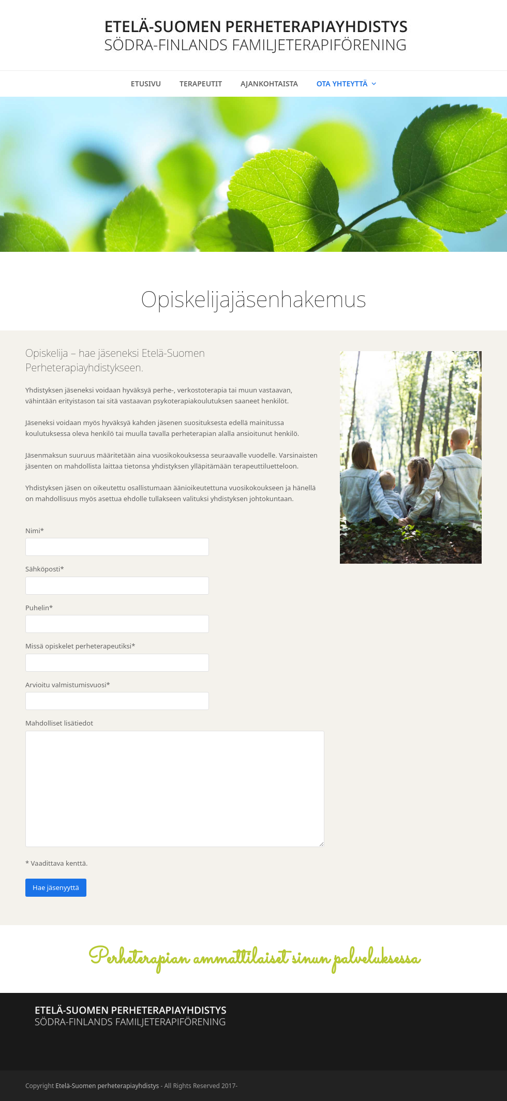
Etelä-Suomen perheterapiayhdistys (107, 1085)
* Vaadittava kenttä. (56, 863)
